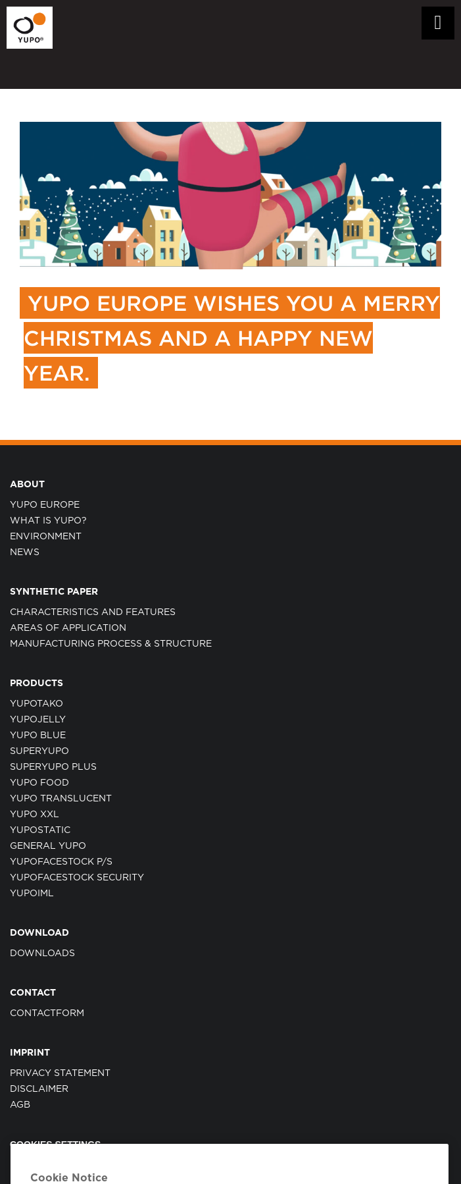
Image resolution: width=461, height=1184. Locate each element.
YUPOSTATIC (40, 830)
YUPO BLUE (38, 735)
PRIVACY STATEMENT (60, 1073)
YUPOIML (32, 893)
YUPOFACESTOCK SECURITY (77, 877)
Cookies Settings (55, 1144)
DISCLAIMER (39, 1089)
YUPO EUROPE (45, 505)
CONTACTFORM (47, 1013)
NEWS (24, 552)
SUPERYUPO (39, 751)
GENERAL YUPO (48, 846)
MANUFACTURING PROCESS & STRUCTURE (111, 644)
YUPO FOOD (39, 783)
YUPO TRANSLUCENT (61, 798)
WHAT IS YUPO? (48, 520)
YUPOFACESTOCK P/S (61, 862)
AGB (20, 1105)
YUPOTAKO (36, 704)
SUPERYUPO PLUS (53, 767)
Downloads (42, 953)
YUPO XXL (34, 814)
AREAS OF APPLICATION (68, 628)
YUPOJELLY (38, 719)
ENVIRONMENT (46, 536)
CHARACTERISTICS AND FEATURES (93, 612)
